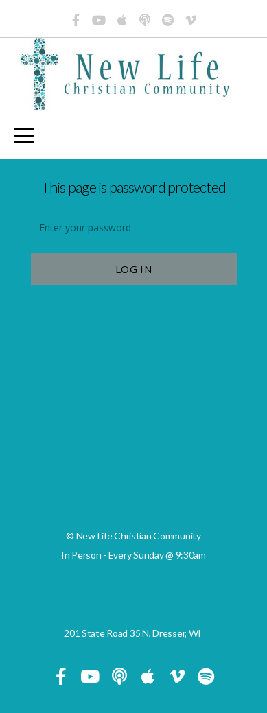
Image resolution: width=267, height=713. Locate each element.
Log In (133, 269)
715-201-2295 (133, 614)
